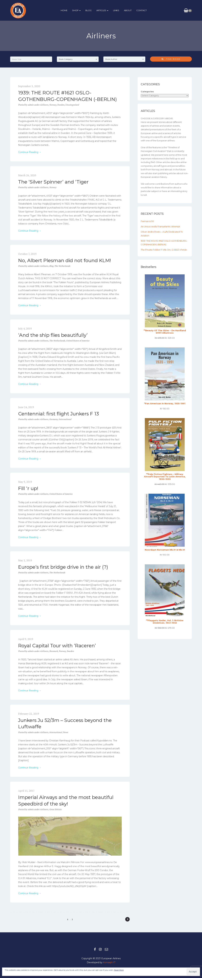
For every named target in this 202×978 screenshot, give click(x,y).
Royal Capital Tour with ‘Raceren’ (57, 646)
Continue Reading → (29, 152)
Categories (147, 91)
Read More (119, 970)
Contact (141, 10)
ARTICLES (102, 10)
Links (116, 10)
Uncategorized (72, 104)
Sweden (60, 104)
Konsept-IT (109, 962)
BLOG (88, 10)
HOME (63, 10)
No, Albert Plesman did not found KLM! (64, 260)
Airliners (44, 104)
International (65, 419)
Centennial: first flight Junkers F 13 (58, 414)
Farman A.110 (147, 221)
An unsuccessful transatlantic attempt (160, 226)
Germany (53, 419)
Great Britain (55, 809)
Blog (51, 266)
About (127, 10)
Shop (76, 10)
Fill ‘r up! (28, 488)
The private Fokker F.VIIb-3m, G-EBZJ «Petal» (164, 249)
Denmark (53, 651)
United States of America (77, 340)
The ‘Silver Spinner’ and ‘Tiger (53, 182)
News (65, 732)
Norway (52, 104)
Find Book (171, 59)
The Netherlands (62, 266)
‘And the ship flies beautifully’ (53, 335)
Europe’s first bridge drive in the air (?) (63, 567)
